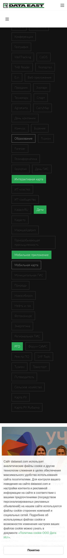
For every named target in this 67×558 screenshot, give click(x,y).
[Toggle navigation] (62, 5)
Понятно (34, 550)
